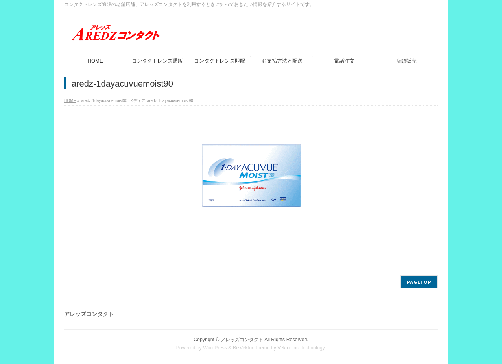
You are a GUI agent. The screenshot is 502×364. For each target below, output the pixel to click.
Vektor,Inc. (288, 348)
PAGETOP (419, 282)
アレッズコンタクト (242, 339)
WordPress (215, 348)
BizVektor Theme (251, 348)
